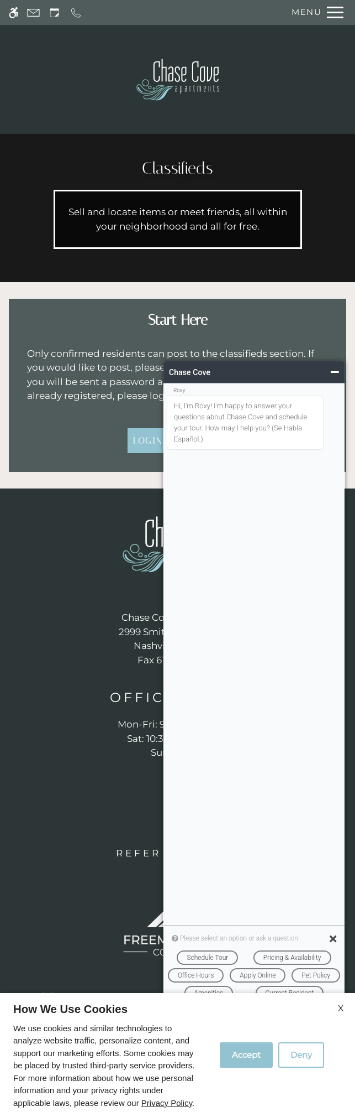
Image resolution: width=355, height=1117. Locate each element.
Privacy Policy (166, 1103)
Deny (301, 1055)
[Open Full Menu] (314, 12)
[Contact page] (33, 12)
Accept (246, 1055)
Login (148, 440)
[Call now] (76, 12)
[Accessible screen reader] (13, 12)
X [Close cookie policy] (341, 1008)
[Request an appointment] (55, 12)
